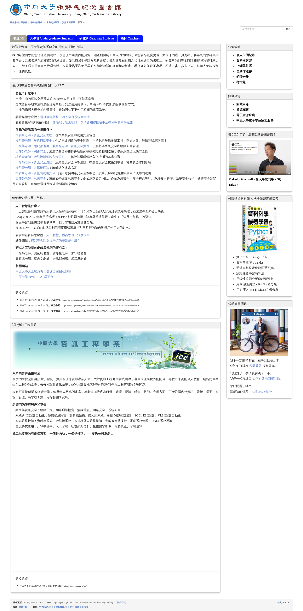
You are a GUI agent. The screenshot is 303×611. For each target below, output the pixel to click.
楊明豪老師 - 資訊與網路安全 (35, 173)
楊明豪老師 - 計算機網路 (32, 167)
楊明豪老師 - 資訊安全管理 (33, 135)
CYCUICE (43, 607)
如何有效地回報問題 (266, 378)
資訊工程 (23, 607)
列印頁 (121, 602)
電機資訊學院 (52, 22)
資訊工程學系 (68, 22)
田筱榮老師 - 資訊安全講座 (33, 162)
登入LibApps (283, 602)
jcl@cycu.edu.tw (262, 391)
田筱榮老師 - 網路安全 (30, 151)
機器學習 (68, 235)
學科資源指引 (37, 22)
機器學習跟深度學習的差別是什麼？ (55, 240)
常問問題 (255, 366)
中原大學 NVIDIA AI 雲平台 (34, 277)
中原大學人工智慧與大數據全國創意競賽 (43, 271)
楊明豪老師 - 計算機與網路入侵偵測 (39, 157)
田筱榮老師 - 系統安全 (30, 178)
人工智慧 (52, 235)
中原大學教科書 (56, 607)
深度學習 (83, 235)
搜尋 (288, 29)
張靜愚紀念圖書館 (18, 22)
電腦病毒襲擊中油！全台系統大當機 (65, 117)
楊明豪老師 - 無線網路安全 (33, 140)
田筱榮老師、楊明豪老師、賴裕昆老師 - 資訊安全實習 (52, 146)
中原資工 (69, 607)
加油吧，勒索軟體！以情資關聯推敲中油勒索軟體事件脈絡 (93, 122)
